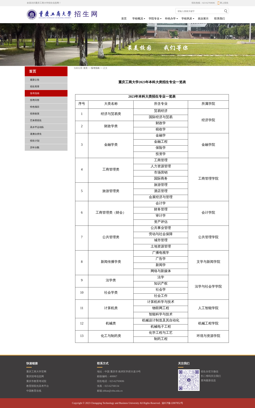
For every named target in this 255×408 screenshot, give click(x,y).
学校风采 (186, 18)
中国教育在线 (33, 390)
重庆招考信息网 (35, 376)
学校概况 (137, 18)
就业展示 (203, 18)
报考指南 (95, 68)
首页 (124, 18)
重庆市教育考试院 (36, 381)
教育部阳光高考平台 (37, 386)
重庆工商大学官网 (36, 371)
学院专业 (154, 18)
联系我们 (219, 18)
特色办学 (170, 18)
